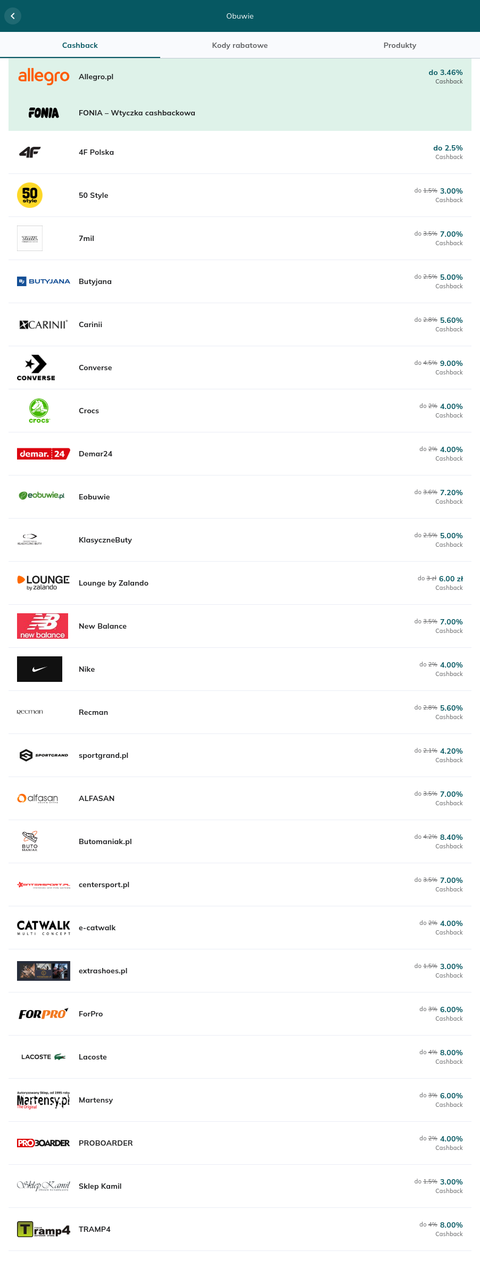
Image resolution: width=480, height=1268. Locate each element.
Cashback (80, 45)
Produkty (400, 45)
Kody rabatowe (240, 45)
